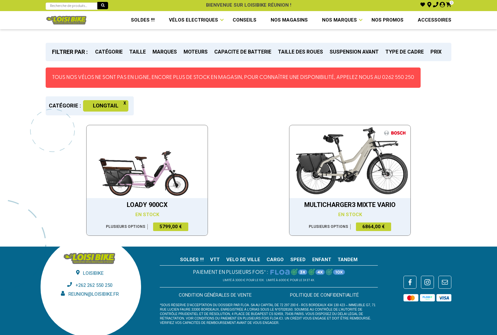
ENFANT (321, 259)
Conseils (244, 20)
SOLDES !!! (143, 20)
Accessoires (434, 20)
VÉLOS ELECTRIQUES (193, 20)
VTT (215, 259)
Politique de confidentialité (324, 295)
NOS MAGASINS (289, 20)
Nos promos (387, 20)
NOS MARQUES (339, 20)
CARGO (275, 259)
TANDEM (348, 259)
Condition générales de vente (215, 295)
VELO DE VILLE (243, 259)
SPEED (298, 259)
